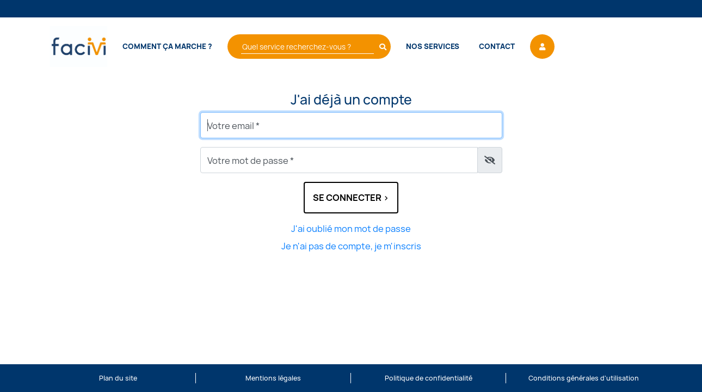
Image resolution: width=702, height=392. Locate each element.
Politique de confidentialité (428, 378)
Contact (497, 46)
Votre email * (233, 126)
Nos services (432, 46)
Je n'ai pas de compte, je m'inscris (351, 246)
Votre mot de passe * (250, 161)
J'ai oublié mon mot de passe (351, 229)
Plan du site (118, 378)
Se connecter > (351, 198)
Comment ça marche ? (167, 46)
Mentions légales (273, 378)
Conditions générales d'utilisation (583, 378)
